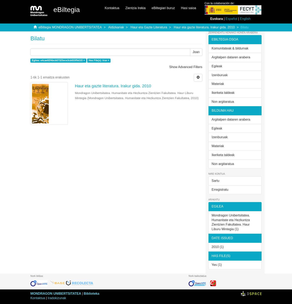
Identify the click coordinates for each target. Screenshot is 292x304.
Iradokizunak (57, 298)
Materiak (218, 84)
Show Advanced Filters (185, 67)
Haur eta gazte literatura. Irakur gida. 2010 (204, 27)
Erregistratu (220, 189)
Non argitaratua (223, 101)
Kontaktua (112, 8)
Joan (196, 52)
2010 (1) (218, 247)
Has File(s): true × (99, 60)
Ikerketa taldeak (223, 92)
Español (231, 18)
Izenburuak (220, 75)
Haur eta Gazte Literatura (149, 27)
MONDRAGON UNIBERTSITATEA (55, 293)
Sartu (215, 180)
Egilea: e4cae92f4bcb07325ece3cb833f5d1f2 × (58, 60)
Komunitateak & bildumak (230, 48)
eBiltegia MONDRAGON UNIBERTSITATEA (70, 27)
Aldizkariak (116, 27)
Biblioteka (91, 293)
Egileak (217, 66)
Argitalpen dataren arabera (231, 57)
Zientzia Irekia (135, 8)
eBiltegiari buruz (163, 8)
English (245, 18)
